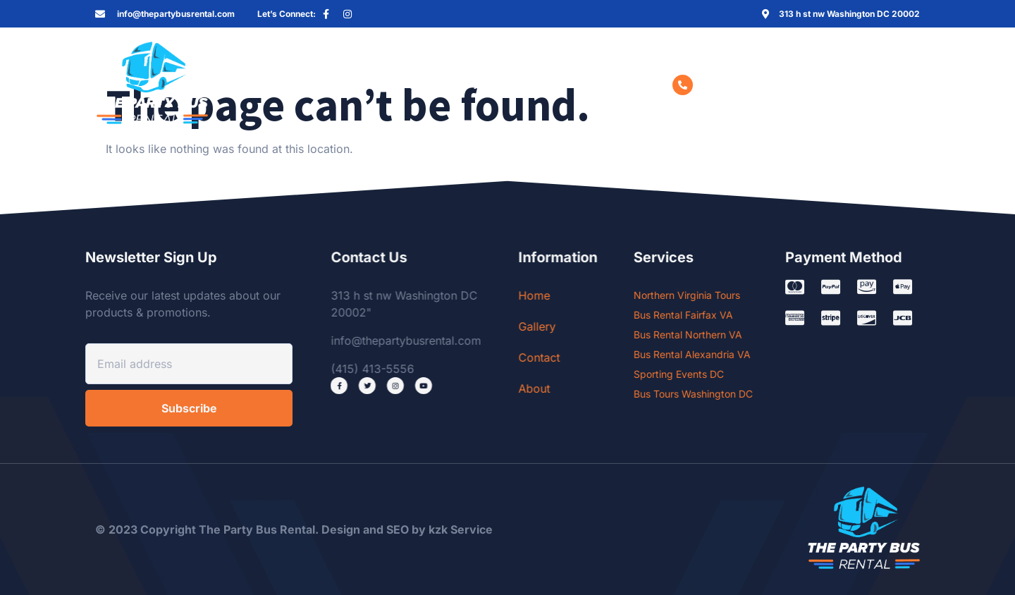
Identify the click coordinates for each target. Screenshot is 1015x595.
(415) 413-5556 (740, 85)
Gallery (366, 85)
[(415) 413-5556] (682, 85)
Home (223, 85)
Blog (541, 85)
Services (293, 85)
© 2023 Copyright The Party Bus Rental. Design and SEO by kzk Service (294, 529)
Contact (430, 85)
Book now (603, 85)
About (491, 85)
